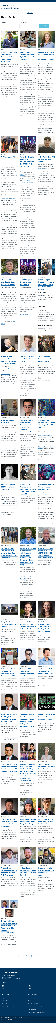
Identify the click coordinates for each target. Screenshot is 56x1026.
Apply (44, 28)
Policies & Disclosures (7, 1009)
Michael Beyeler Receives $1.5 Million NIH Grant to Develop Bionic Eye (28, 874)
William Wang (41, 447)
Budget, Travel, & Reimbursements (36, 1015)
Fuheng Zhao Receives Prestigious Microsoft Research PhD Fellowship (9, 874)
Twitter (6, 991)
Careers (4, 1006)
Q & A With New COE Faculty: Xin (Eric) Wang (46, 162)
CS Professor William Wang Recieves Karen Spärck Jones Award (46, 674)
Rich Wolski (12, 201)
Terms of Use (3, 1022)
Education (16, 12)
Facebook (6, 988)
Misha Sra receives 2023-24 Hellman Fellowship (8, 489)
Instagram (33, 991)
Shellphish (22, 177)
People (22, 12)
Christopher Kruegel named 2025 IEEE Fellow (27, 361)
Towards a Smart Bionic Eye (7, 424)
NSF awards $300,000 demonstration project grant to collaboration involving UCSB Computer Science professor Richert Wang (28, 559)
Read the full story (24, 317)
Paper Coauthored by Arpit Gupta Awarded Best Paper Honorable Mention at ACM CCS (9, 770)
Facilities (30, 1003)
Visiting (3, 1003)
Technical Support (32, 1000)
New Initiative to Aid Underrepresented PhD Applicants (46, 489)
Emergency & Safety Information (35, 1009)
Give (36, 12)
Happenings (30, 12)
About (2, 12)
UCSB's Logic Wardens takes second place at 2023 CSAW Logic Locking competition (28, 492)
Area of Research (24, 25)
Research (9, 12)
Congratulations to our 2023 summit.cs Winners (8, 627)
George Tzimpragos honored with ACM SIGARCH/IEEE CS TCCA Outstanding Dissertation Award (45, 555)
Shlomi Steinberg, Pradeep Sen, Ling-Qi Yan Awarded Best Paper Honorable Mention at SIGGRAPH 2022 (9, 929)
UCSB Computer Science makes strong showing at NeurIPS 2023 (46, 426)
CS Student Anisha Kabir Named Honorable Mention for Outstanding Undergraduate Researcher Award (27, 723)
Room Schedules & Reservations (35, 1006)
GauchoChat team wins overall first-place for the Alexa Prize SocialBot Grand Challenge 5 (9, 555)
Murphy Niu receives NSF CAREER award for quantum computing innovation (46, 58)
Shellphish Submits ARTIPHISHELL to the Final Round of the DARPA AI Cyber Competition (27, 164)
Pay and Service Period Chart (9, 1000)
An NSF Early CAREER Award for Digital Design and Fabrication (27, 58)
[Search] (51, 1)
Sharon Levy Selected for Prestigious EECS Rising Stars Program (28, 824)
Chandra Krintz (4, 201)
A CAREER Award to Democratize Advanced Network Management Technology (9, 59)
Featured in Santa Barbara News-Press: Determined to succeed (46, 874)
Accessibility (9, 1022)
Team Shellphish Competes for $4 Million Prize (26, 284)
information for (43, 1)
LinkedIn (33, 988)
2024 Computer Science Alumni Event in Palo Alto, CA (46, 361)
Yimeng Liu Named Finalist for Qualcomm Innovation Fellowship (46, 769)
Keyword (3, 25)
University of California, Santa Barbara (10, 1)
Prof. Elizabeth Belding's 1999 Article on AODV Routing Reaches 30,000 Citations (44, 629)
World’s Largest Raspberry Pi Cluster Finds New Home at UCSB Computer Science (46, 287)
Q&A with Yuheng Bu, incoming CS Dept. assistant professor (9, 284)
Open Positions (43, 12)
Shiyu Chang (44, 449)
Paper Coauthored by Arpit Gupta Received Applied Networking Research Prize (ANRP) (9, 722)
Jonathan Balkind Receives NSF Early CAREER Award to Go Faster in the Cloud (28, 628)
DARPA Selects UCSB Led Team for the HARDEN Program (46, 719)
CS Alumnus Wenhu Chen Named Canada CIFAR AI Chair (46, 824)
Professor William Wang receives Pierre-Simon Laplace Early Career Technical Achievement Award (28, 429)
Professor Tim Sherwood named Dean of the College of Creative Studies (8, 362)
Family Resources (32, 1012)
